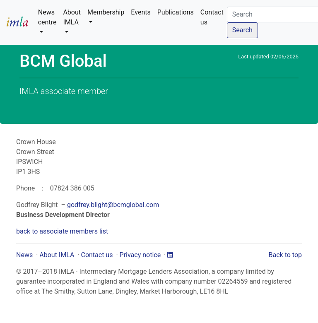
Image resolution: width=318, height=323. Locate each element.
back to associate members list (62, 231)
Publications (175, 12)
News (24, 255)
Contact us (212, 17)
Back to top (285, 255)
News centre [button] (47, 17)
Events (140, 12)
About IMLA (56, 255)
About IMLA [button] (72, 17)
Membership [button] (105, 12)
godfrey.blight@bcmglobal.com (113, 205)
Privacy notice (140, 255)
